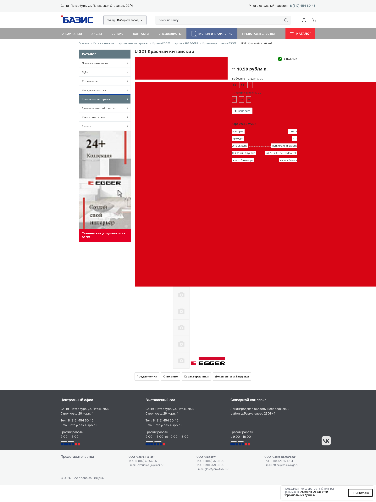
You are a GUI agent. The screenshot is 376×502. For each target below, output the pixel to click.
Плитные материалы (103, 63)
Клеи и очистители (103, 117)
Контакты (141, 34)
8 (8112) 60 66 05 (146, 461)
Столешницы (103, 81)
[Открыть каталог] (300, 33)
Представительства (258, 34)
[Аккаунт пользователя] (304, 20)
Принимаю (360, 493)
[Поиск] (286, 20)
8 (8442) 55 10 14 (282, 461)
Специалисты (170, 34)
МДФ (103, 72)
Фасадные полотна (103, 90)
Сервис (118, 34)
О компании (72, 34)
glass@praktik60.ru (217, 469)
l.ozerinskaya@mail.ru (150, 465)
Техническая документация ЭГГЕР (103, 235)
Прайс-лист (243, 111)
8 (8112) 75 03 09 (213, 461)
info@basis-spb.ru (83, 425)
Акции (96, 34)
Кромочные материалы (103, 99)
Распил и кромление (212, 34)
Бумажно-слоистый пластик (103, 108)
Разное (103, 126)
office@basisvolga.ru (285, 465)
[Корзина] (314, 20)
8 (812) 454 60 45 (302, 6)
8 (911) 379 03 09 (213, 465)
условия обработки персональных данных (306, 493)
